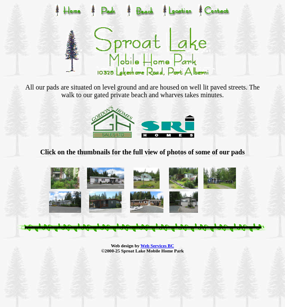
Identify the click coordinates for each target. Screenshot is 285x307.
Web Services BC (157, 245)
